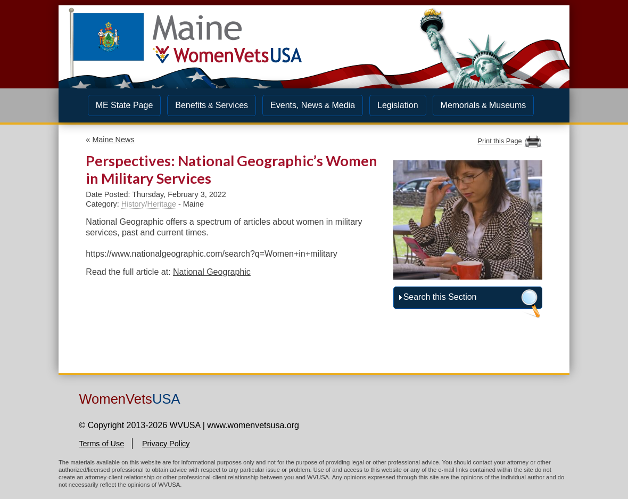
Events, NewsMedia (312, 105)
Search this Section (440, 296)
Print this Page (499, 141)
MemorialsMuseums (483, 105)
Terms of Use (101, 443)
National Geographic (212, 271)
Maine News (113, 139)
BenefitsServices (211, 105)
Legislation (397, 105)
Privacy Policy (166, 443)
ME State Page (124, 105)
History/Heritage (148, 204)
